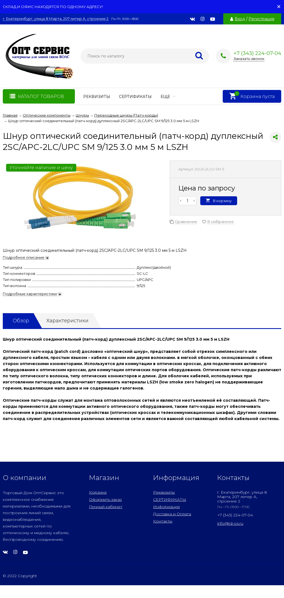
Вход (240, 19)
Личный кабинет (105, 506)
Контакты (162, 521)
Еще (168, 96)
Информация (166, 506)
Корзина (97, 492)
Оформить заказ (105, 499)
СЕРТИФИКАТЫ (135, 96)
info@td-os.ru (230, 523)
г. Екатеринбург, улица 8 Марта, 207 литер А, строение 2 (55, 19)
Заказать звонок (249, 58)
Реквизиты (96, 96)
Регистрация (261, 19)
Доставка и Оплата (172, 513)
